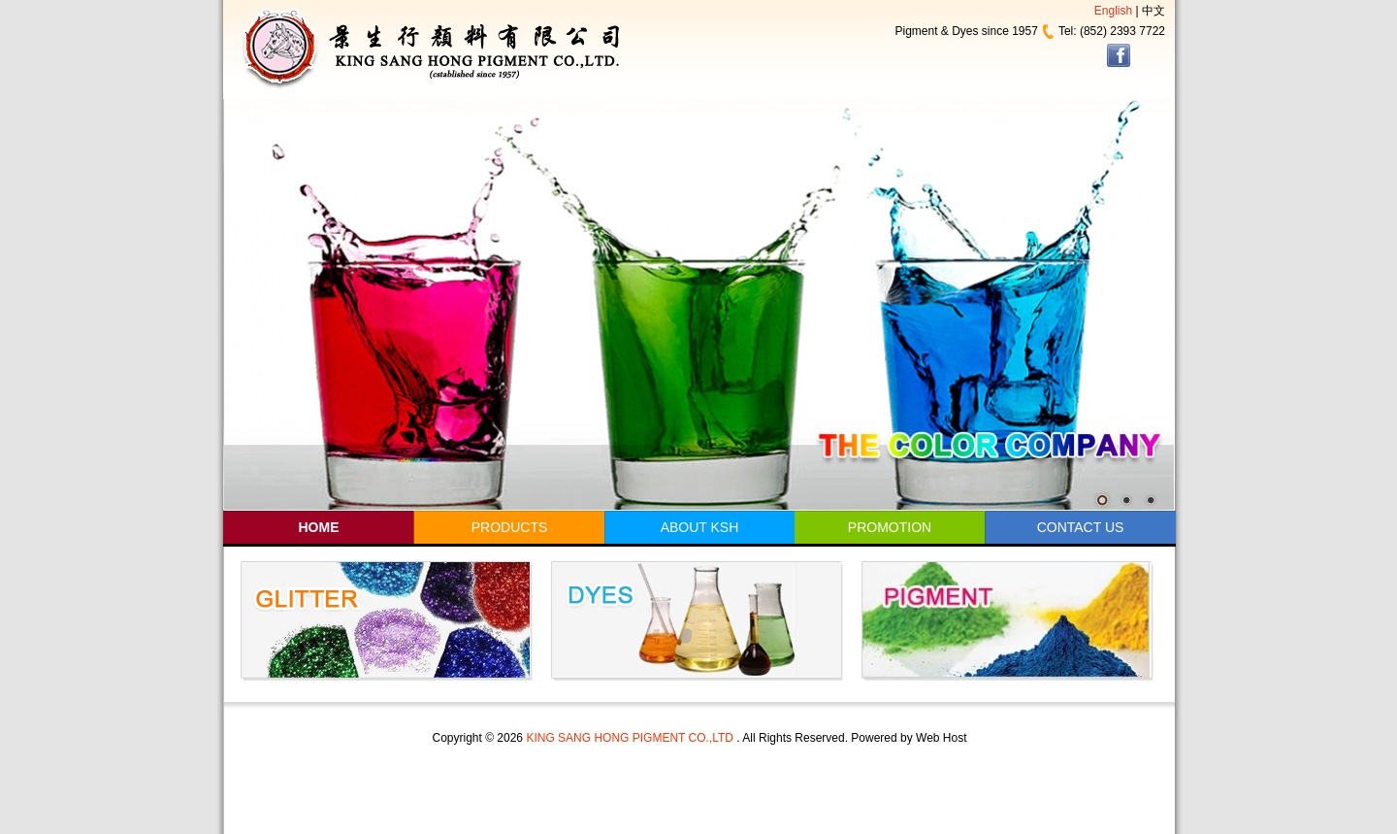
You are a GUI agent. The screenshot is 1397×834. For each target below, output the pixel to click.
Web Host (941, 738)
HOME (319, 527)
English (1113, 10)
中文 (1153, 10)
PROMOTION (889, 527)
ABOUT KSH (700, 527)
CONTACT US (1080, 527)
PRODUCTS (509, 527)
